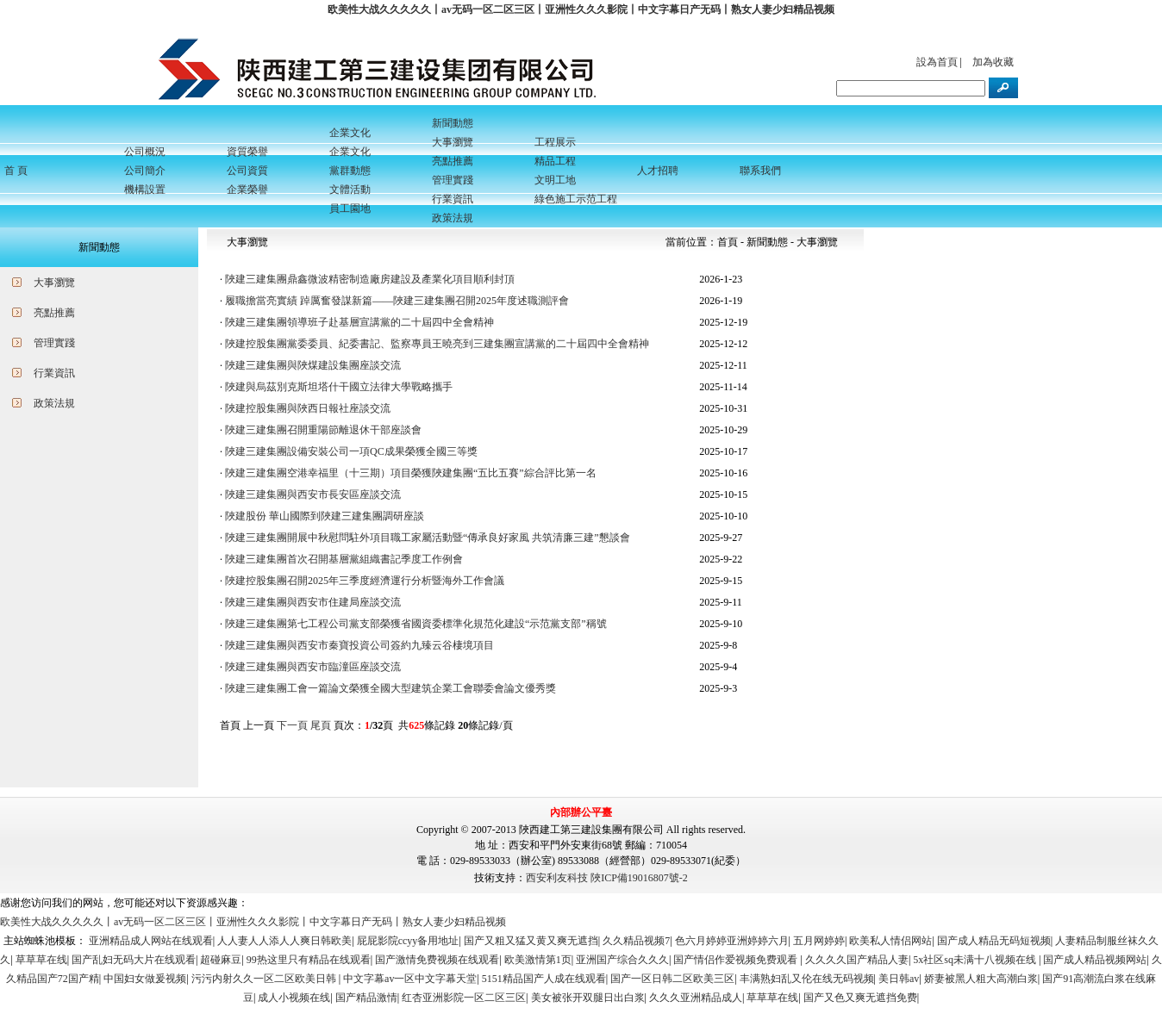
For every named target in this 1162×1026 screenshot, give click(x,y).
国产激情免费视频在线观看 (437, 960)
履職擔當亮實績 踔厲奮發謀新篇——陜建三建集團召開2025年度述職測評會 (397, 301)
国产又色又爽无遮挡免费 (860, 998)
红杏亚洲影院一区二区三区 (464, 998)
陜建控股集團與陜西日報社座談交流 (307, 408)
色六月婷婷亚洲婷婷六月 (732, 941)
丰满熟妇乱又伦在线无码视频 (807, 979)
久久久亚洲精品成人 (695, 998)
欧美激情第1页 (538, 960)
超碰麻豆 (220, 960)
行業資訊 (54, 373)
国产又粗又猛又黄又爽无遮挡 (531, 941)
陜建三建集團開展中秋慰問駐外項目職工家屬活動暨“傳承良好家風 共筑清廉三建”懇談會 (427, 538)
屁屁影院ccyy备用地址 (408, 941)
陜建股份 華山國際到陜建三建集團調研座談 (324, 516)
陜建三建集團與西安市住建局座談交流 (313, 602)
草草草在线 (41, 960)
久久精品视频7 (636, 941)
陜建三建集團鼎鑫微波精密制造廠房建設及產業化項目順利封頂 (370, 279)
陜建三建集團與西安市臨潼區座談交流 (313, 667)
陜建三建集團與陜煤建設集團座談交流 (313, 365)
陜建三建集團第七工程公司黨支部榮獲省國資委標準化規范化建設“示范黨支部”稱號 (416, 624)
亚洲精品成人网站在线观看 (151, 941)
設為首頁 (937, 62)
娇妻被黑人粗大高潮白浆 (981, 979)
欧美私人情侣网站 (890, 941)
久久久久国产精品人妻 (857, 960)
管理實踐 (54, 343)
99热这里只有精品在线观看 (309, 960)
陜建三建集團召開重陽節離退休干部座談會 (323, 430)
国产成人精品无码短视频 (994, 941)
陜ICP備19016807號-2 (639, 878)
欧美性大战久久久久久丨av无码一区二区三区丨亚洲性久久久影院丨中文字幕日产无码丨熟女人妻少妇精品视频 (581, 9)
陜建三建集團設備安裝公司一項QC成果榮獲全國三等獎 (351, 451)
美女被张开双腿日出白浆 (588, 998)
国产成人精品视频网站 (1094, 960)
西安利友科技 (557, 878)
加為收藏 (993, 62)
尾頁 (320, 725)
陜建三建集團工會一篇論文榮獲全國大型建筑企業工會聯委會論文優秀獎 (390, 688)
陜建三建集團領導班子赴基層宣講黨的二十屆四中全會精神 (359, 322)
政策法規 (54, 403)
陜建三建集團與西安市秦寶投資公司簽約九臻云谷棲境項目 (359, 645)
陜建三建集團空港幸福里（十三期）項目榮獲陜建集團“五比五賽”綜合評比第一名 (411, 473)
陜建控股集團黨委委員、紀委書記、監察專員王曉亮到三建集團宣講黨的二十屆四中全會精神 (437, 344)
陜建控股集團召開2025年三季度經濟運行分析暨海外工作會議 (364, 581)
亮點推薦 (54, 313)
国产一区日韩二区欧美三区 (672, 979)
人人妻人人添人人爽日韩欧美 (284, 941)
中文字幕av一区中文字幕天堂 (410, 979)
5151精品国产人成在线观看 (544, 979)
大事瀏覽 (54, 283)
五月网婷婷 (819, 941)
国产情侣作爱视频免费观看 (736, 960)
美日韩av (898, 979)
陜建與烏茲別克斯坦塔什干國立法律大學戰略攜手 (339, 387)
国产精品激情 (366, 998)
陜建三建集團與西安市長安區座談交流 (313, 494)
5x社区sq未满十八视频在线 (976, 960)
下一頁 (292, 725)
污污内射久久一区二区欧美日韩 (265, 979)
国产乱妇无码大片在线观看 (134, 960)
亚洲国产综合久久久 (622, 960)
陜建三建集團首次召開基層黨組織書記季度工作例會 (344, 559)
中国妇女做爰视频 (144, 979)
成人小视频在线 (294, 998)
